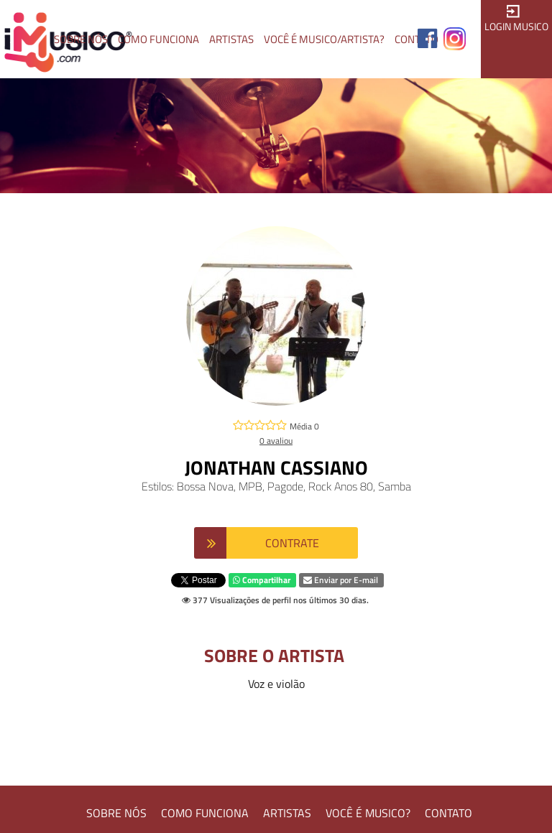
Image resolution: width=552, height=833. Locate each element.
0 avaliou (276, 440)
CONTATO (448, 813)
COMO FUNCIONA (205, 813)
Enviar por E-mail (340, 580)
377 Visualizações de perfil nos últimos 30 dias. (275, 600)
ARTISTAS (287, 813)
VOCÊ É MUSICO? (368, 813)
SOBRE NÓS (116, 813)
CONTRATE (292, 543)
